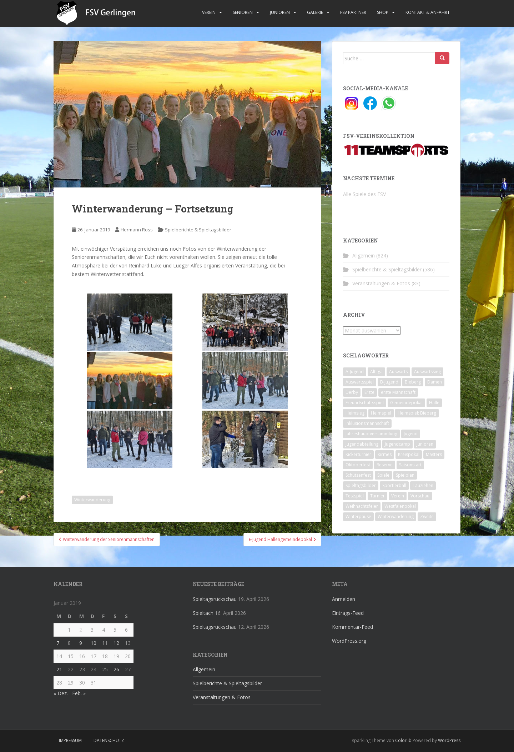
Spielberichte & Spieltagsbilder (198, 229)
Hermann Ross (137, 229)
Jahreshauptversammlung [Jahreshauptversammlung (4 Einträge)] (371, 434)
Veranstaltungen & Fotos (381, 283)
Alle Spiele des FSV (364, 194)
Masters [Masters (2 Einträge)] (434, 454)
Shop (382, 12)
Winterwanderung (92, 500)
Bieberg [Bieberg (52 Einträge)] (413, 382)
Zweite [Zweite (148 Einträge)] (427, 516)
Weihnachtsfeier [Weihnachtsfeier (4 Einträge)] (362, 506)
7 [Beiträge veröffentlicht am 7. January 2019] (57, 643)
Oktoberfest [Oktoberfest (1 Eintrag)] (358, 465)
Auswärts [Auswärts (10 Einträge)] (398, 372)
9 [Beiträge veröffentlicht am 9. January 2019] (80, 643)
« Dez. (61, 693)
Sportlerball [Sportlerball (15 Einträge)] (394, 485)
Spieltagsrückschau (215, 599)
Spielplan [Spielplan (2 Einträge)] (405, 475)
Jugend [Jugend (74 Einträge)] (411, 434)
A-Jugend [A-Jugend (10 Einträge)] (355, 372)
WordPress (449, 740)
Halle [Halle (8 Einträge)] (434, 403)
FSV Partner (353, 12)
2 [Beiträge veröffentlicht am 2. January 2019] (80, 629)
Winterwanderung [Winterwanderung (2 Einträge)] (396, 516)
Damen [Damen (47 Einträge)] (434, 382)
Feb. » (79, 693)
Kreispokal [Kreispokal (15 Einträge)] (408, 454)
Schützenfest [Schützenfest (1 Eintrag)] (358, 475)
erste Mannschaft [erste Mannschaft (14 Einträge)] (398, 392)
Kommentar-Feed (352, 626)
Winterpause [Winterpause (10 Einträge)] (358, 516)
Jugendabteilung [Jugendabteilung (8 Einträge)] (362, 444)
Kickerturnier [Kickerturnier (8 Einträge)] (358, 454)
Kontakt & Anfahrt (427, 12)
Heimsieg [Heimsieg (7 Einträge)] (355, 413)
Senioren (243, 12)
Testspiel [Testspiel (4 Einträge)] (355, 496)
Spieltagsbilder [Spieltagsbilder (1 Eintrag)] (361, 485)
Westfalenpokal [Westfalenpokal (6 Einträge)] (400, 506)
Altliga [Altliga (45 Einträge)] (376, 372)
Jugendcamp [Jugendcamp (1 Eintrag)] (397, 444)
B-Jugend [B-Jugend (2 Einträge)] (389, 382)
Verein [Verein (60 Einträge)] (397, 496)
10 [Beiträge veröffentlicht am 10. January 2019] (93, 643)
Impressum (70, 740)
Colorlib (403, 740)
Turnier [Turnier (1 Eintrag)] (377, 496)
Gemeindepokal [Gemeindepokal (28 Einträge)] (406, 403)
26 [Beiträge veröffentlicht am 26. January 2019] (116, 669)
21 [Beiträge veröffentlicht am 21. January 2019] (59, 669)
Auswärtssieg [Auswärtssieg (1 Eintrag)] (427, 372)
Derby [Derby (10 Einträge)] (352, 392)
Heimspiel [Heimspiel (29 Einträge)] (381, 413)
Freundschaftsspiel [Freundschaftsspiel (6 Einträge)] (365, 403)
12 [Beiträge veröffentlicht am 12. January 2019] (116, 643)
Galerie (315, 12)
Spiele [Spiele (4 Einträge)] (383, 475)
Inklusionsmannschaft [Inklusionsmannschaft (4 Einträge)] (367, 423)
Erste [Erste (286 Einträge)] (369, 392)
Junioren (280, 12)
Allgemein (363, 255)
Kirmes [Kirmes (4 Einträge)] (385, 454)
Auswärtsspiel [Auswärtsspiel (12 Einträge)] (360, 382)
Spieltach (203, 613)
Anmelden (343, 599)
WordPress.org (349, 640)
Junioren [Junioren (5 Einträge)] (425, 444)
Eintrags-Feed (348, 613)
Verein (209, 12)
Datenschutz (109, 740)
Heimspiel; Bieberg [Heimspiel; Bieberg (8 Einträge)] (417, 413)
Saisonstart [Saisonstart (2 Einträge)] (410, 465)
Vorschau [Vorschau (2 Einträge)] (419, 496)
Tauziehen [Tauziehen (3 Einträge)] (423, 485)
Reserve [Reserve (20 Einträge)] (385, 465)
